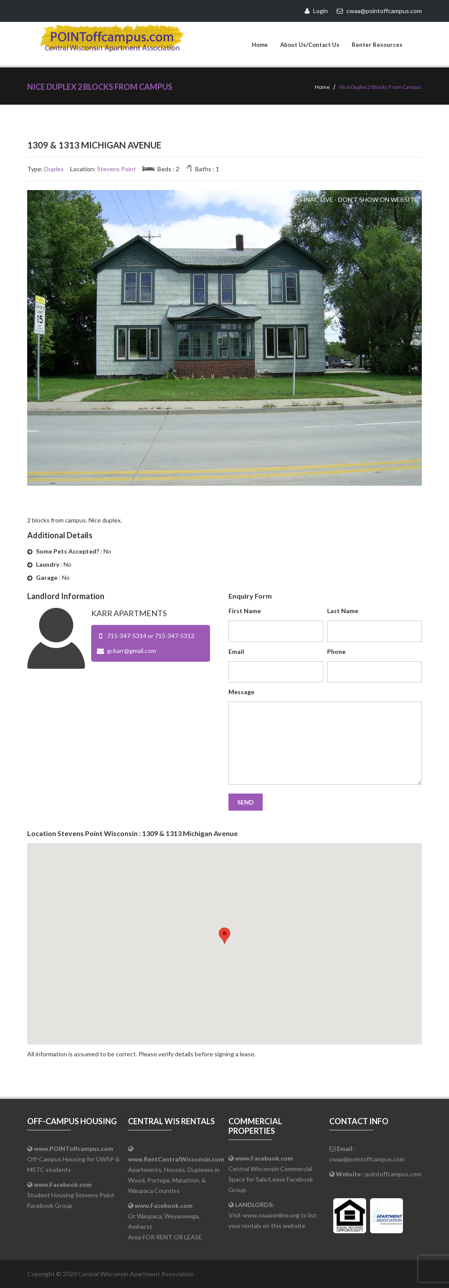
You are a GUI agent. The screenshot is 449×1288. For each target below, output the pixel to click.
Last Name (342, 610)
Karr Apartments (129, 613)
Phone (336, 651)
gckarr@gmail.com (131, 650)
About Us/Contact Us (309, 44)
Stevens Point (116, 169)
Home (260, 44)
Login (316, 10)
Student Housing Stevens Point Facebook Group (70, 1195)
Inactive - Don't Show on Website (360, 199)
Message (241, 691)
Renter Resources (377, 44)
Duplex (54, 169)
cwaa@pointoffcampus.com (367, 1159)
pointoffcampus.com (393, 1174)
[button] (224, 936)
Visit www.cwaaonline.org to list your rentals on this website (272, 1215)
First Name (244, 610)
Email (236, 651)
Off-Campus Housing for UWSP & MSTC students (73, 1159)
